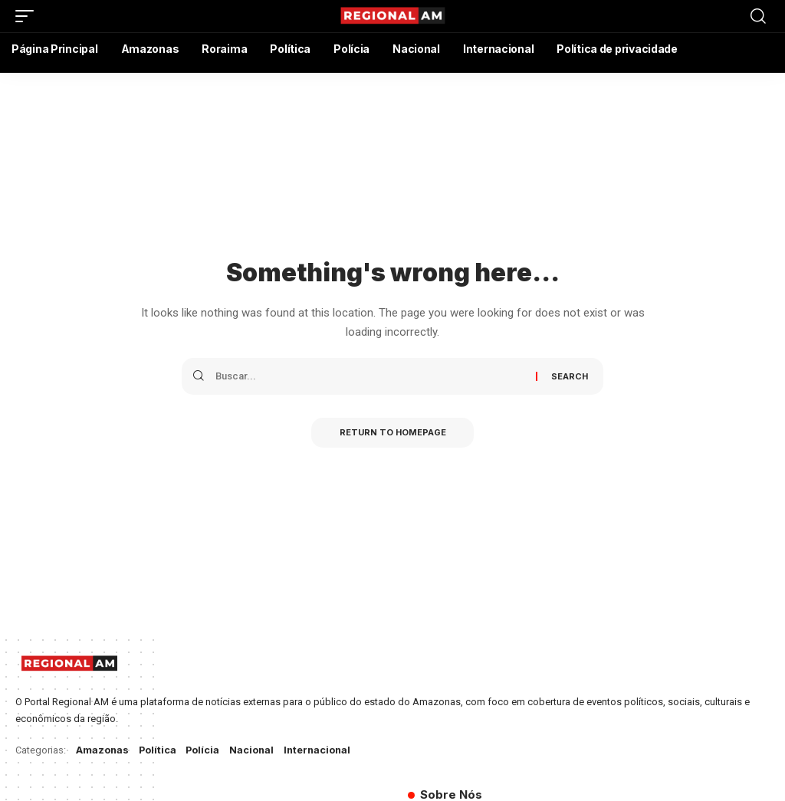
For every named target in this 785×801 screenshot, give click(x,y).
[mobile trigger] (28, 16)
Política (159, 750)
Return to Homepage (393, 433)
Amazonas (103, 750)
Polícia (204, 750)
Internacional (321, 750)
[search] (758, 16)
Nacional (254, 750)
